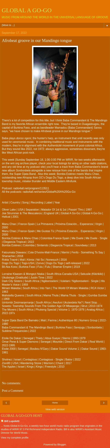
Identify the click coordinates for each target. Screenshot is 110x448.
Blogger (61, 444)
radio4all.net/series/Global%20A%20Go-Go (49, 191)
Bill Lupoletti (11, 421)
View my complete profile (15, 437)
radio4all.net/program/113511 (31, 188)
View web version (55, 409)
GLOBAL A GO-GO (27, 10)
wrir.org (14, 163)
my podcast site (35, 166)
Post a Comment (12, 390)
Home (55, 403)
